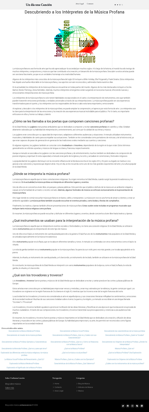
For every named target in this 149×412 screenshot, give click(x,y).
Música (80, 391)
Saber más (9, 388)
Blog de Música (83, 384)
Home (56, 384)
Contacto (90, 4)
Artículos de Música (84, 387)
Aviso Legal (80, 4)
